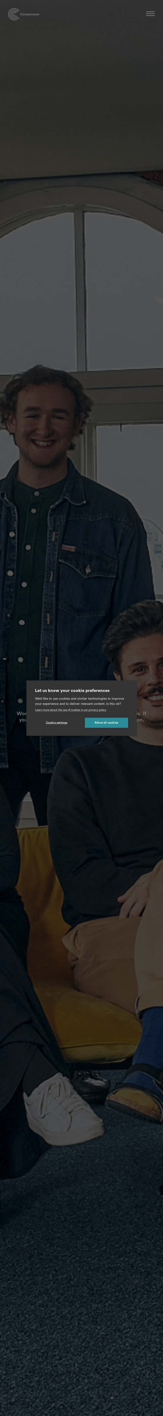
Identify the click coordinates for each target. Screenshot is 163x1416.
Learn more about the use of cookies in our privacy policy (70, 709)
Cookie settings (57, 722)
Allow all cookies (106, 722)
